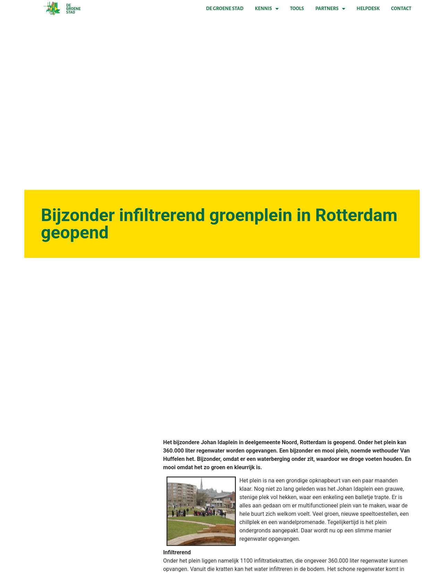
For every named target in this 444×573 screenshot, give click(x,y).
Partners (330, 9)
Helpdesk (368, 8)
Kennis (267, 9)
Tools (297, 8)
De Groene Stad (225, 8)
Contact (401, 8)
